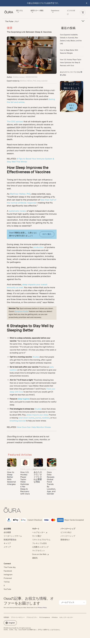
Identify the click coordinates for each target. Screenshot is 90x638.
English (10, 623)
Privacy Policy (42, 607)
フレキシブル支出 (39, 543)
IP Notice (55, 617)
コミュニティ (51, 469)
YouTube (7, 589)
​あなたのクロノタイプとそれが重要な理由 (38, 477)
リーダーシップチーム (13, 536)
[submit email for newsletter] (84, 602)
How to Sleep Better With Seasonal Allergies (11, 478)
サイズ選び (36, 536)
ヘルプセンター (38, 532)
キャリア (7, 543)
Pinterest (8, 578)
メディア (7, 547)
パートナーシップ (68, 536)
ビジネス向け (66, 532)
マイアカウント (38, 551)
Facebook (8, 571)
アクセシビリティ (31, 617)
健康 (9, 27)
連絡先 (35, 558)
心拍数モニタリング (40, 547)
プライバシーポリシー (18, 617)
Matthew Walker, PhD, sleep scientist (33, 81)
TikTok (7, 582)
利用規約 (6, 617)
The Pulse (10, 567)
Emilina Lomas (18, 77)
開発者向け (65, 540)
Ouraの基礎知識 (40, 469)
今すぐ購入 (46, 234)
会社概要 (7, 532)
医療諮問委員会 (10, 540)
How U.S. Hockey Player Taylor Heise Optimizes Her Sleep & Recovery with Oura (25, 483)
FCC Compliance (44, 617)
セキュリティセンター (66, 617)
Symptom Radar (21, 311)
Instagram (8, 575)
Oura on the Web (39, 554)
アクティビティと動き (28, 469)
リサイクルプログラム (41, 540)
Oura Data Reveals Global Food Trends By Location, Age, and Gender (51, 483)
